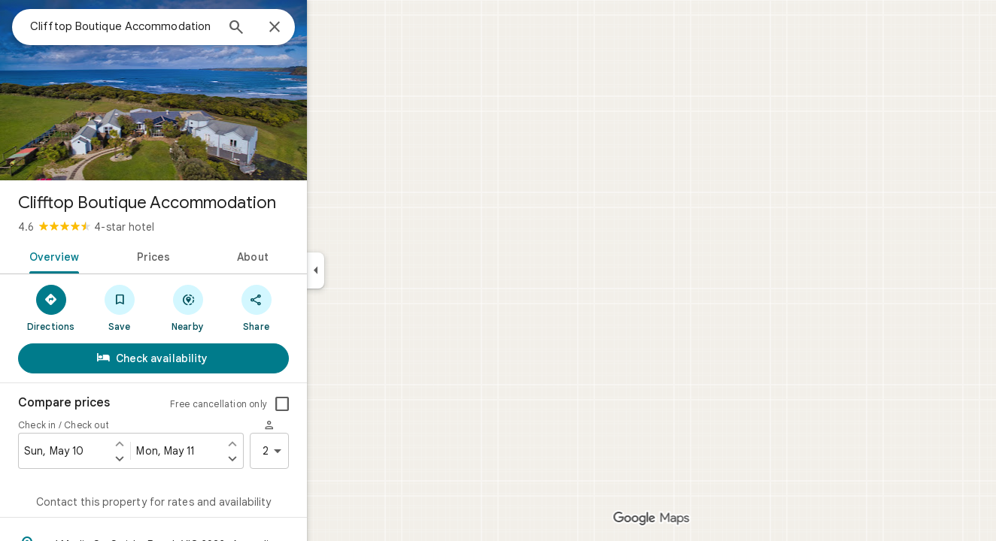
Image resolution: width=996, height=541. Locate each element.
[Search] (290, 28)
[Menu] (27, 25)
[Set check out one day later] (286, 458)
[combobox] (176, 26)
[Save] (173, 307)
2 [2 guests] (329, 450)
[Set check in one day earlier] (173, 443)
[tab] (105, 255)
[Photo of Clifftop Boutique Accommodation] (207, 90)
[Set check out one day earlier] (286, 443)
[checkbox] (336, 404)
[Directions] (105, 307)
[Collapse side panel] (369, 270)
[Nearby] (242, 307)
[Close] (328, 28)
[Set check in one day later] (173, 458)
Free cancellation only (272, 404)
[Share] (310, 307)
